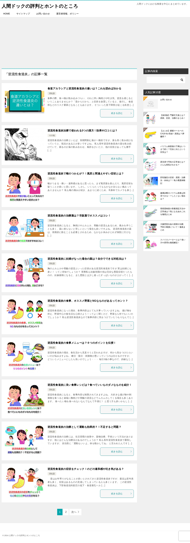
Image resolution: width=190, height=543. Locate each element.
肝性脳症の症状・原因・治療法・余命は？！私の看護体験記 (172, 180)
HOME (6, 13)
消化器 (52, 93)
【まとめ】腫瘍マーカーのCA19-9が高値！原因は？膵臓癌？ (172, 134)
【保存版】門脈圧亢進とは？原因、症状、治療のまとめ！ (172, 116)
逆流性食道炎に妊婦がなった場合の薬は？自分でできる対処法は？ (87, 258)
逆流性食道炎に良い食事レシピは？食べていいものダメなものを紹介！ (90, 384)
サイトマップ (23, 13)
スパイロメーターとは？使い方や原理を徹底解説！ (172, 241)
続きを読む (121, 113)
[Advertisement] (95, 41)
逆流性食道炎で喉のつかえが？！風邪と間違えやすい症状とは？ (86, 173)
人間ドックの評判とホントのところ (41, 5)
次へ (73, 511)
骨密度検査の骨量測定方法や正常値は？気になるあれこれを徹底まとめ (172, 211)
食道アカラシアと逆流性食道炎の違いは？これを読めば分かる (84, 88)
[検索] (166, 80)
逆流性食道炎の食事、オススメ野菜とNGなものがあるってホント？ (88, 300)
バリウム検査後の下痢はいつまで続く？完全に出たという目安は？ (172, 149)
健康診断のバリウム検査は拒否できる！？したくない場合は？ (172, 196)
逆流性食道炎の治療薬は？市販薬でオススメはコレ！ (79, 215)
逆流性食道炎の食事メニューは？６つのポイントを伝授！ (82, 342)
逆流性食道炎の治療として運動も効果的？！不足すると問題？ (84, 426)
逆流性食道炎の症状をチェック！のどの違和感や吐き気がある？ (86, 468)
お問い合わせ (43, 13)
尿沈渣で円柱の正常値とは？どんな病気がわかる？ (172, 163)
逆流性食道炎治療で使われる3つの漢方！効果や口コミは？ (83, 130)
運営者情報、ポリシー (67, 13)
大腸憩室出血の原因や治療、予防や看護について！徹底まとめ (172, 227)
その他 (52, 135)
